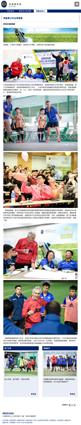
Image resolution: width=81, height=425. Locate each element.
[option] (11, 11)
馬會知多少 (40, 11)
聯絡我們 (13, 420)
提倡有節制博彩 (43, 420)
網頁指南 (29, 420)
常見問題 (5, 420)
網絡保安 (68, 420)
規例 (35, 420)
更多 (34, 394)
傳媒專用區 (21, 420)
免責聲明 (60, 420)
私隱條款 (53, 420)
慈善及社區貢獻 (25, 11)
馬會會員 (10, 11)
